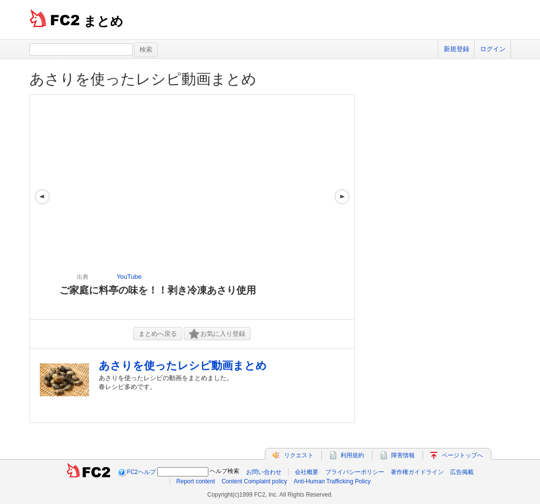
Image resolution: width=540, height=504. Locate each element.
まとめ (103, 21)
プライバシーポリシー (354, 472)
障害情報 (403, 455)
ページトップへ (462, 455)
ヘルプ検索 (224, 471)
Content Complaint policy (254, 481)
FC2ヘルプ (141, 472)
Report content (195, 481)
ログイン (493, 49)
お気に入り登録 (217, 334)
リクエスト (298, 455)
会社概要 (306, 472)
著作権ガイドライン (417, 472)
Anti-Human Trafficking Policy (332, 481)
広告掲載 (462, 472)
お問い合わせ (264, 472)
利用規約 (352, 455)
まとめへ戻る (158, 333)
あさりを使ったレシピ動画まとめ (142, 79)
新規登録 (456, 49)
